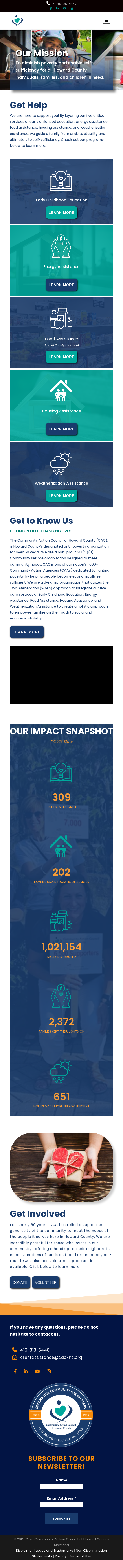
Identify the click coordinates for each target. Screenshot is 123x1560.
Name (61, 1480)
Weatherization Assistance (61, 483)
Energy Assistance (61, 266)
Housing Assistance (61, 411)
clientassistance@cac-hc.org (51, 1357)
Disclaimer (24, 1550)
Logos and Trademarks (54, 1550)
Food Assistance (61, 339)
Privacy (60, 1556)
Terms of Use (80, 1556)
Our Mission (41, 53)
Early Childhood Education (61, 200)
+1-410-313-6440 (61, 4)
